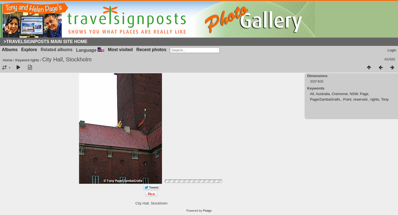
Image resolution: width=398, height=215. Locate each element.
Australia (323, 94)
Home (7, 60)
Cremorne (340, 94)
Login (391, 50)
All (312, 94)
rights (34, 60)
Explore (29, 49)
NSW (354, 94)
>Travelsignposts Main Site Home (45, 41)
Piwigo (207, 210)
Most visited (120, 49)
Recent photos (151, 49)
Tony (385, 99)
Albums (10, 49)
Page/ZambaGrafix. (325, 99)
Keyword (22, 60)
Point (347, 99)
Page (364, 94)
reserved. (360, 99)
